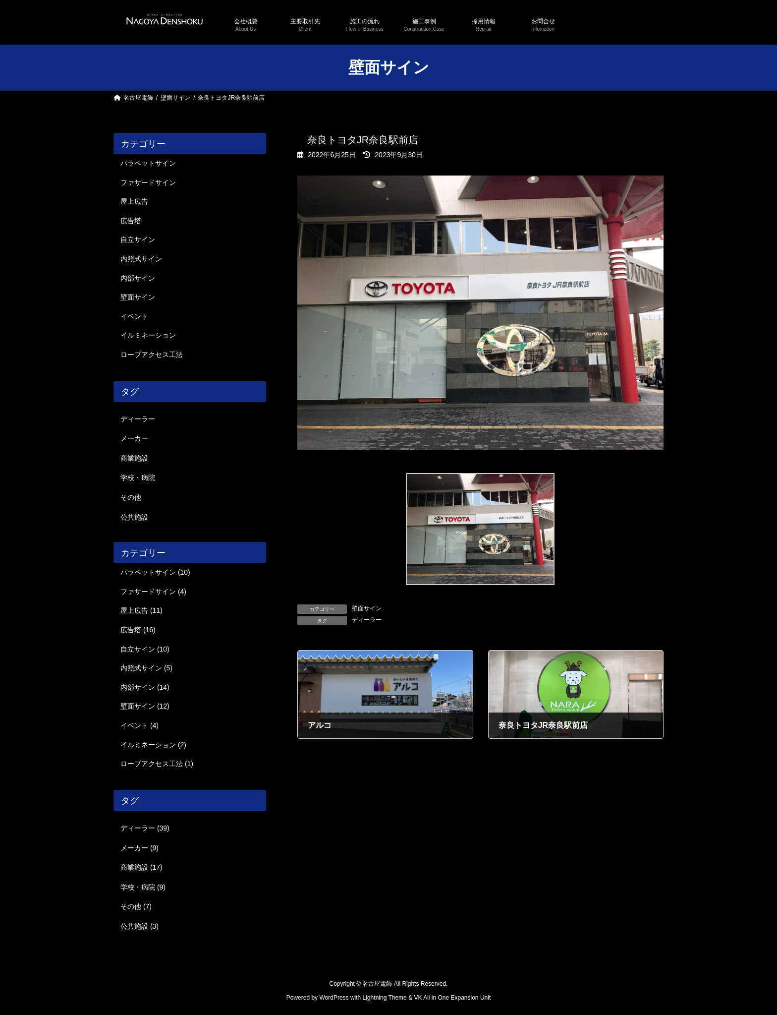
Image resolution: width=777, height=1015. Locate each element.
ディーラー (367, 619)
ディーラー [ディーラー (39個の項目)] (137, 419)
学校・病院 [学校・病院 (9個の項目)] (137, 477)
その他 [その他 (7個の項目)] (130, 497)
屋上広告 (134, 201)
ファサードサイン (148, 182)
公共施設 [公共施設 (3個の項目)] (134, 517)
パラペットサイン (148, 163)
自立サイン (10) (144, 649)
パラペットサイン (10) (155, 572)
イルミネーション (148, 335)
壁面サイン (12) (144, 706)
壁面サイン (367, 608)
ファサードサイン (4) (153, 592)
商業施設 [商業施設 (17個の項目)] (134, 458)
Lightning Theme (385, 998)
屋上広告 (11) (141, 610)
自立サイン (137, 239)
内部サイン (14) (144, 687)
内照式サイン (141, 259)
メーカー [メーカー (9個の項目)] (134, 438)
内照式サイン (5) (146, 668)
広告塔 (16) (138, 630)
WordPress (333, 998)
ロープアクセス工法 (151, 354)
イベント (134, 316)
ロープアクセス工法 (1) (156, 764)
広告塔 (130, 221)
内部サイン (137, 278)
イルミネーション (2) (153, 744)
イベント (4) (139, 725)
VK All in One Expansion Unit (452, 998)
